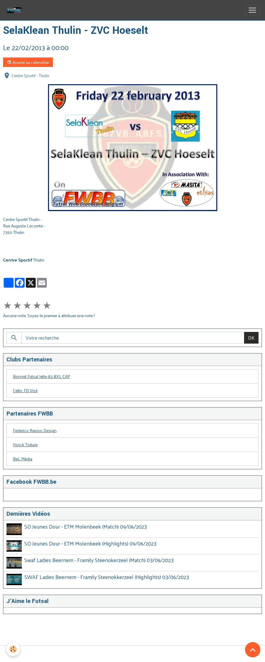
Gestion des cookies (132, 654)
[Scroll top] (252, 649)
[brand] (15, 10)
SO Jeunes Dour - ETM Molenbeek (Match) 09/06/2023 (85, 526)
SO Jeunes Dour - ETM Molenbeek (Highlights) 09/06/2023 (90, 543)
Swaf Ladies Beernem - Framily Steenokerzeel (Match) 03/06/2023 (99, 560)
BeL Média (22, 459)
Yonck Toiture (25, 444)
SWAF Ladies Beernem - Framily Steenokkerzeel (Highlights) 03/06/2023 (106, 577)
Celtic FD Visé (25, 390)
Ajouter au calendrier (28, 62)
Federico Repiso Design (35, 430)
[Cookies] (13, 649)
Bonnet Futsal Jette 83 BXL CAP (41, 376)
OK (251, 337)
